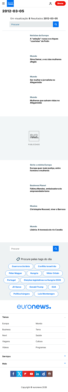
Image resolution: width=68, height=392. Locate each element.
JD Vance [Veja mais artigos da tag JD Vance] (16, 287)
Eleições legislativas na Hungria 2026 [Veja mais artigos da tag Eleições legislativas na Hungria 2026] (42, 280)
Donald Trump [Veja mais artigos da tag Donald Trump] (36, 287)
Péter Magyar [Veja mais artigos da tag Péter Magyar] (15, 273)
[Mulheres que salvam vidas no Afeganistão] (48, 106)
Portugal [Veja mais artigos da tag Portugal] (11, 280)
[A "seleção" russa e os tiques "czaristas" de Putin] (48, 44)
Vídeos (5, 347)
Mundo (33, 56)
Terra (38, 329)
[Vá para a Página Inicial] (10, 3)
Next (4, 335)
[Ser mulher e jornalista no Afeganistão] (48, 85)
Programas (41, 347)
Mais (4, 363)
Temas (5, 317)
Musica (33, 206)
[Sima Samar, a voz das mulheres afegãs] (48, 65)
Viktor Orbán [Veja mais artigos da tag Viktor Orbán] (52, 273)
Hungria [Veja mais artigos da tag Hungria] (34, 273)
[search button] (56, 24)
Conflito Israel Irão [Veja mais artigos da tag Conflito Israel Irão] (47, 266)
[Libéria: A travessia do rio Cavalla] (48, 235)
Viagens (6, 341)
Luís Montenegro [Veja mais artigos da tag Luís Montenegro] (46, 293)
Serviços (6, 356)
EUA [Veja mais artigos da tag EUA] (54, 287)
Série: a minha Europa (41, 165)
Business (6, 329)
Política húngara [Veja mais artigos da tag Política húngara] (21, 293)
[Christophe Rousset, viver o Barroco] (48, 215)
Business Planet (38, 185)
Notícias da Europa (39, 35)
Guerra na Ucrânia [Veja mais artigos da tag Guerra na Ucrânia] (21, 266)
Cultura (39, 341)
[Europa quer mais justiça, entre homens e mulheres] (48, 174)
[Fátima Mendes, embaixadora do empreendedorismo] (48, 194)
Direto (60, 3)
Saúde (39, 335)
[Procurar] (34, 24)
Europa (5, 323)
